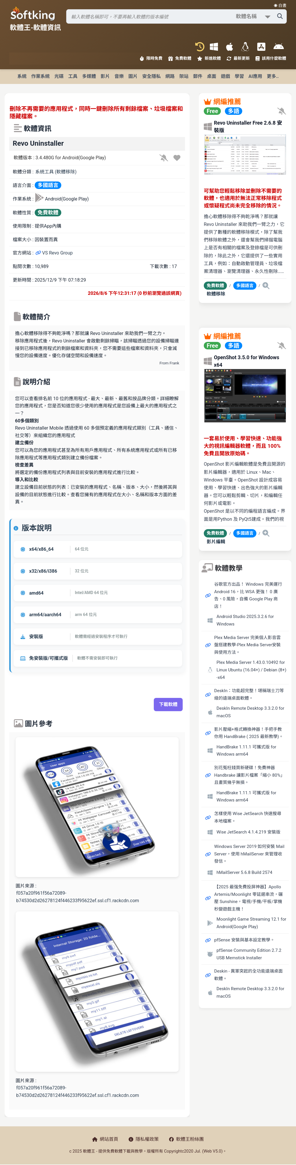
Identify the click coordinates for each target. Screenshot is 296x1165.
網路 (170, 76)
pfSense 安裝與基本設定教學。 (244, 940)
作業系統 (40, 76)
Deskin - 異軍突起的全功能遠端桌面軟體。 (248, 975)
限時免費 (151, 58)
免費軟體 (179, 58)
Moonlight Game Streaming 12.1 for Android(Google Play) (251, 923)
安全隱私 (151, 76)
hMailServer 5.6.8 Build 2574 (244, 872)
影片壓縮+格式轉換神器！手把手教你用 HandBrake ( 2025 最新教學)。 (248, 733)
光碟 (59, 76)
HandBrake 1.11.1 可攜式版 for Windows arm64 (246, 750)
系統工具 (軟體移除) (56, 172)
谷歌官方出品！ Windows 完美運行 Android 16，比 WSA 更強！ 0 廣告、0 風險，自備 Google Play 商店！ (248, 595)
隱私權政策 (144, 1139)
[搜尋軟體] (176, 16)
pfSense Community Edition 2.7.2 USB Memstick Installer (249, 954)
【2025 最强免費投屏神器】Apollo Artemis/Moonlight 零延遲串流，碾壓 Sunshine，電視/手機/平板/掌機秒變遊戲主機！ (248, 898)
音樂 (119, 76)
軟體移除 (216, 294)
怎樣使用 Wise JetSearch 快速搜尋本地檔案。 (247, 817)
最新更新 (238, 58)
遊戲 (225, 76)
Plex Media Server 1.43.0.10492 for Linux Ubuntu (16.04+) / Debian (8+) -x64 (251, 670)
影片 (105, 76)
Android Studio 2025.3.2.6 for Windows (245, 620)
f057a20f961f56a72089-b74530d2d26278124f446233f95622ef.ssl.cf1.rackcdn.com (77, 896)
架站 (183, 76)
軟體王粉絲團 (186, 1139)
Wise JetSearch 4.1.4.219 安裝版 (248, 832)
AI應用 (255, 76)
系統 (22, 76)
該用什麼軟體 (271, 58)
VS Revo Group (54, 253)
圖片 (133, 76)
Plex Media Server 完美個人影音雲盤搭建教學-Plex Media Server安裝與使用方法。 (247, 645)
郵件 (197, 76)
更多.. (273, 76)
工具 (72, 76)
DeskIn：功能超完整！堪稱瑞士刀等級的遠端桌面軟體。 (249, 694)
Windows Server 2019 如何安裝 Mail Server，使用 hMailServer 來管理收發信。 (249, 854)
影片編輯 (216, 541)
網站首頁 (105, 1139)
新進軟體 (209, 58)
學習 (239, 76)
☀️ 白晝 (280, 5)
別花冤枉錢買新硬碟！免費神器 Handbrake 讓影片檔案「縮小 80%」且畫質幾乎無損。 (248, 775)
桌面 (211, 76)
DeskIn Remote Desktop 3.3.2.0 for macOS (250, 712)
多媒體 (89, 76)
